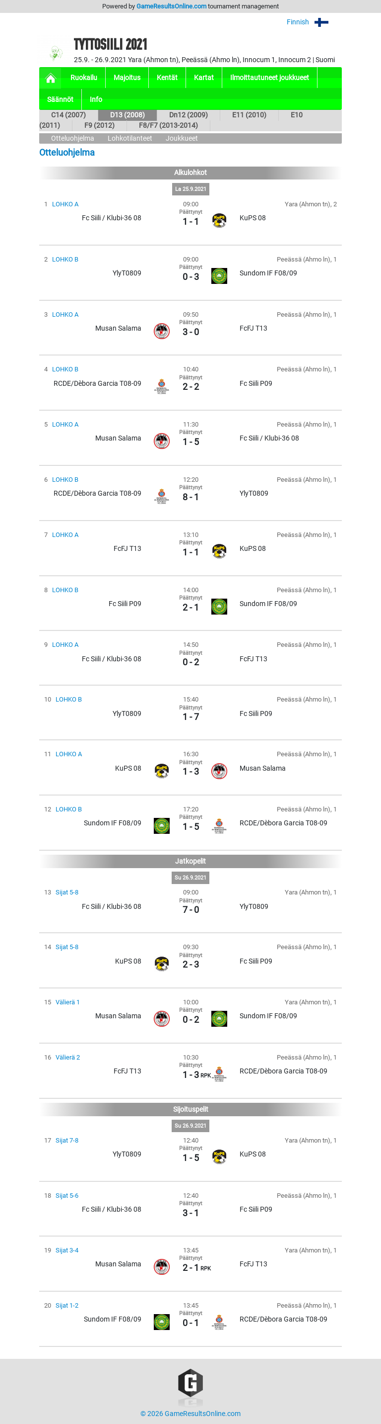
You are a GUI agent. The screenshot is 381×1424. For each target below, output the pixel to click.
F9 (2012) (99, 125)
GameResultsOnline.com (171, 6)
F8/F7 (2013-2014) (168, 125)
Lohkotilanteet (130, 138)
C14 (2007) (68, 115)
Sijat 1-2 (67, 1305)
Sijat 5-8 (67, 892)
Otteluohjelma (72, 138)
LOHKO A (65, 204)
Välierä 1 (68, 1002)
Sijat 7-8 (67, 1140)
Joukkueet (182, 138)
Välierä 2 (68, 1057)
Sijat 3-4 (67, 1250)
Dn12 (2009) (188, 115)
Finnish (314, 22)
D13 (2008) (127, 115)
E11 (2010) (249, 115)
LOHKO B (65, 259)
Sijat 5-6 (67, 1195)
